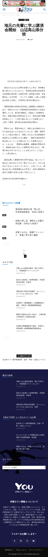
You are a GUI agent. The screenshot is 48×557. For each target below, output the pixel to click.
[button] (4, 9)
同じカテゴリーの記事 (11, 203)
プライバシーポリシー (36, 550)
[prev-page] (3, 243)
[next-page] (7, 243)
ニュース (12, 15)
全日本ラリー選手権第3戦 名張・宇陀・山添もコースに (24, 360)
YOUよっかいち (21, 550)
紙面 (18, 15)
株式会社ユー (9, 550)
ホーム (4, 15)
